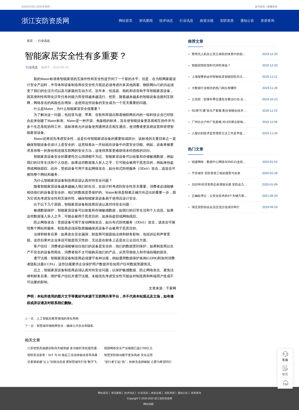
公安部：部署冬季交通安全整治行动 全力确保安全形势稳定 (219, 99)
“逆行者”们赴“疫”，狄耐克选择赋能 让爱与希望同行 (138, 361)
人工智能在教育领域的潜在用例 (57, 318)
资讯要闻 (146, 20)
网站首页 (125, 20)
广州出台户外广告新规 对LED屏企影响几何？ (219, 122)
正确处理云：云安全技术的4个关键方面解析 (219, 195)
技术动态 (166, 20)
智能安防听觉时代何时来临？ (211, 65)
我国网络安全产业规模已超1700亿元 (128, 348)
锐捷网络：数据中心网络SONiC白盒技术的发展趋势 (219, 161)
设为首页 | (260, 6)
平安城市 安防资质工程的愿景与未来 (216, 173)
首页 (30, 40)
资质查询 (267, 20)
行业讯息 (186, 20)
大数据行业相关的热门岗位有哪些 (214, 88)
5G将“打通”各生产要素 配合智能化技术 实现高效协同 (219, 110)
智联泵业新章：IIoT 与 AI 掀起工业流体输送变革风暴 (62, 355)
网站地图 (148, 404)
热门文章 (195, 149)
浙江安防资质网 (45, 21)
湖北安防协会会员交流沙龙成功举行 (215, 207)
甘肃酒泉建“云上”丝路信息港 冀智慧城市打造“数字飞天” (64, 361)
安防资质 (227, 20)
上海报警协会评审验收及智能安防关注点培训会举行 (219, 76)
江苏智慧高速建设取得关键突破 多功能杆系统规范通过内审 (66, 348)
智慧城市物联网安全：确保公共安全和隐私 (65, 325)
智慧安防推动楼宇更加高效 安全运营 (128, 355)
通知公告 (247, 20)
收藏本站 (272, 6)
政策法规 (206, 20)
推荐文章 (195, 41)
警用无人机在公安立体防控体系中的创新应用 (219, 54)
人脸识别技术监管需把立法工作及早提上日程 (219, 133)
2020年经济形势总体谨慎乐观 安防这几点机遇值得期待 (219, 184)
